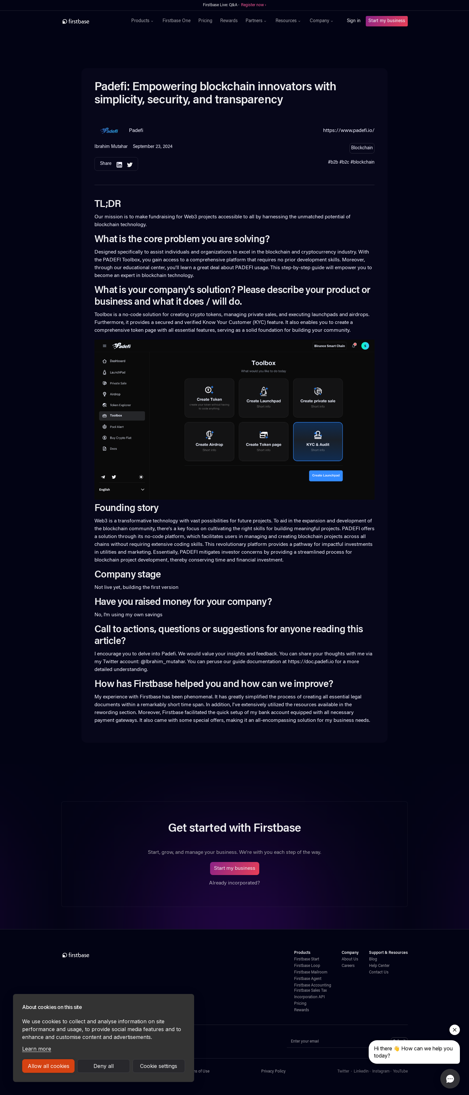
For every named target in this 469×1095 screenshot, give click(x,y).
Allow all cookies (48, 1066)
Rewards (229, 21)
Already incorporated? (234, 883)
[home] (90, 21)
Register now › (253, 5)
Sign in (354, 21)
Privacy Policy (273, 1071)
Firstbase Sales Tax (310, 991)
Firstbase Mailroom (310, 972)
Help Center (379, 966)
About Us (350, 959)
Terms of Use (198, 1071)
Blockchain (362, 148)
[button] (143, 21)
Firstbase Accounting (312, 985)
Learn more (36, 1048)
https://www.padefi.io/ (349, 130)
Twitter (343, 1071)
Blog (373, 959)
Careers (348, 966)
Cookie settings (158, 1066)
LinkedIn (361, 1071)
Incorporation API (309, 997)
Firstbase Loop (307, 966)
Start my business (386, 21)
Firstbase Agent (307, 979)
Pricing (205, 21)
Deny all (103, 1066)
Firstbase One (177, 21)
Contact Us (379, 972)
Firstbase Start (306, 959)
